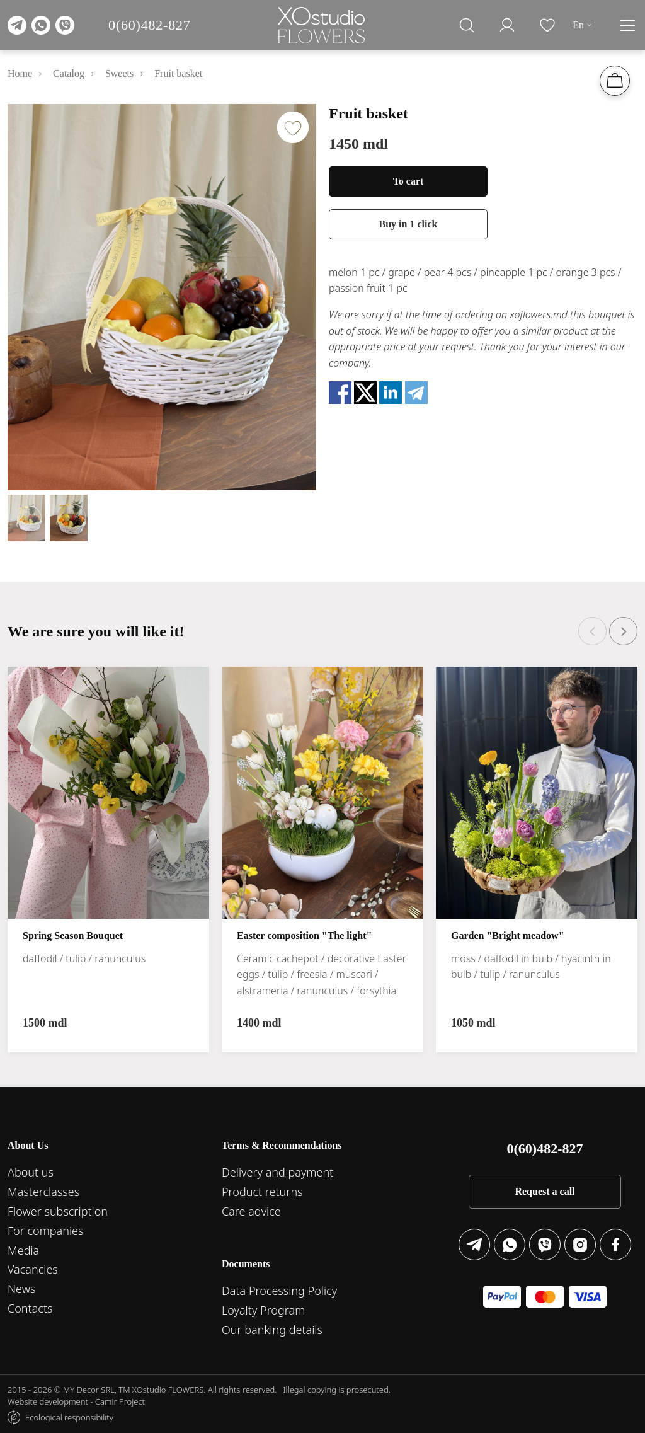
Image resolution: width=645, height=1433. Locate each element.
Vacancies (33, 1269)
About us (31, 1172)
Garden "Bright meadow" (507, 936)
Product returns (262, 1191)
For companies (45, 1230)
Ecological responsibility (69, 1417)
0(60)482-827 (149, 25)
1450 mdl (358, 143)
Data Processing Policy (279, 1290)
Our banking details (272, 1329)
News (21, 1288)
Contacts (30, 1308)
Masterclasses (43, 1191)
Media (23, 1250)
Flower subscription (58, 1211)
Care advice (251, 1211)
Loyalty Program (263, 1310)
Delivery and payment (277, 1172)
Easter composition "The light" (304, 936)
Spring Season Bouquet (73, 936)
